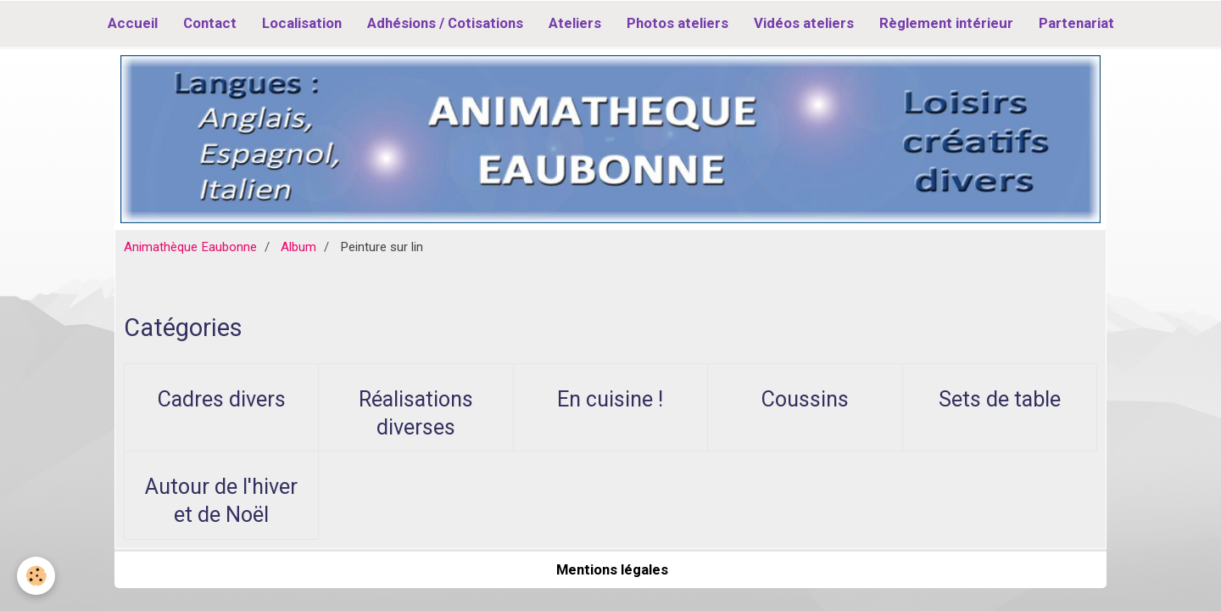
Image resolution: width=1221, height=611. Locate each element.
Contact (210, 22)
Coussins (805, 399)
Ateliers (575, 22)
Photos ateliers (677, 22)
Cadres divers (222, 399)
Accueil (133, 22)
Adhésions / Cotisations (445, 22)
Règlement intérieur (946, 22)
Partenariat (1076, 22)
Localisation (302, 22)
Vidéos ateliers (804, 22)
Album (298, 247)
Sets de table (1000, 399)
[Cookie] (36, 576)
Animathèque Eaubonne (190, 247)
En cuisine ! (610, 399)
